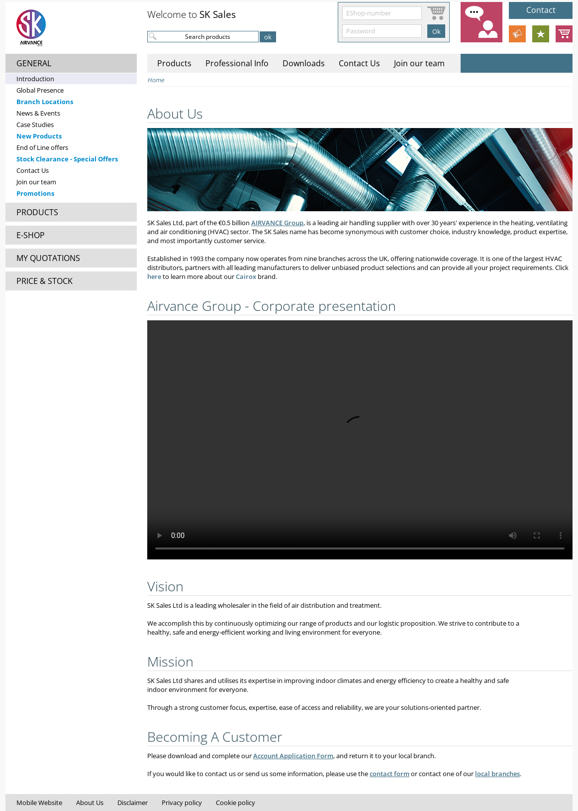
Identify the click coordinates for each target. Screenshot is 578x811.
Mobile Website (39, 802)
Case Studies (35, 124)
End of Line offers (42, 147)
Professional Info (237, 63)
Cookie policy (235, 802)
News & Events (38, 113)
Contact (541, 9)
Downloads (304, 63)
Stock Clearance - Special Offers (67, 158)
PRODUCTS (37, 212)
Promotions (35, 193)
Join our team (36, 181)
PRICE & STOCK (44, 280)
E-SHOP (30, 235)
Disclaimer (132, 802)
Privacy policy (182, 802)
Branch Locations (44, 101)
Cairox (246, 276)
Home (155, 80)
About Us (89, 802)
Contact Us (32, 170)
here (154, 276)
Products (174, 63)
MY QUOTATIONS (48, 258)
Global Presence (40, 90)
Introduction (35, 78)
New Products (39, 136)
